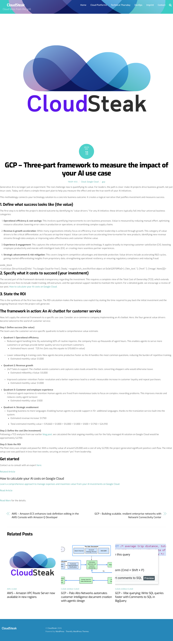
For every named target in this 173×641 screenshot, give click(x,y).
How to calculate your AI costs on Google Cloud (33, 286)
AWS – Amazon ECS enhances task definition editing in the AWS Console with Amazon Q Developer (45, 515)
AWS (9, 589)
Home (83, 5)
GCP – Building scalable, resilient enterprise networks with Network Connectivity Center (128, 515)
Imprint (150, 5)
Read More (5, 500)
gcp (103, 181)
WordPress (60, 631)
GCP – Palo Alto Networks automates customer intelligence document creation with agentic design (86, 597)
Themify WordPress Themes (77, 631)
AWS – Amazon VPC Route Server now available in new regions (31, 595)
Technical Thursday (120, 5)
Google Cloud (93, 181)
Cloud (83, 181)
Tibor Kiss (72, 182)
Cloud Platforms (98, 5)
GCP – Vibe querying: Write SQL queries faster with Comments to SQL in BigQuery (139, 597)
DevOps (138, 5)
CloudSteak (52, 628)
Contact (161, 5)
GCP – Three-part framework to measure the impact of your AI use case (86, 169)
